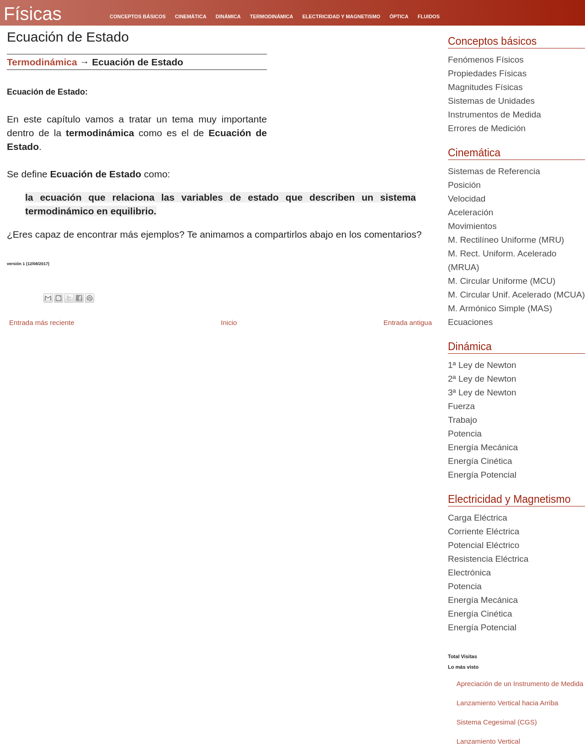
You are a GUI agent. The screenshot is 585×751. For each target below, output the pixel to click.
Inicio (229, 322)
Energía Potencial (482, 474)
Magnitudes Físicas (485, 87)
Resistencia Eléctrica (488, 559)
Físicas (33, 14)
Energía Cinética (480, 461)
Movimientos (472, 226)
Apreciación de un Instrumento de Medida (520, 683)
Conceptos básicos (492, 41)
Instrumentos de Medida (494, 114)
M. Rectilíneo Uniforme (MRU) (506, 240)
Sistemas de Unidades (491, 101)
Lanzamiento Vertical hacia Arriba (507, 703)
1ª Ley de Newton (482, 365)
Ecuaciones (470, 322)
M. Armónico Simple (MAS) (500, 308)
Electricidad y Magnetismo (509, 499)
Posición (464, 185)
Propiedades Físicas (487, 73)
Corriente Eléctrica (483, 531)
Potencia (465, 433)
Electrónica (469, 572)
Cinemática (474, 153)
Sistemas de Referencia (494, 171)
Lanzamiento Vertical (488, 741)
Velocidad (466, 198)
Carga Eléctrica (477, 517)
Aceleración (470, 212)
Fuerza (461, 406)
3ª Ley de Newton (482, 392)
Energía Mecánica (483, 447)
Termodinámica (42, 62)
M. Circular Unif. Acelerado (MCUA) (516, 294)
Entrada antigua (407, 322)
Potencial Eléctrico (483, 545)
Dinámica (470, 346)
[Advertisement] (354, 118)
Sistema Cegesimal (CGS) (497, 722)
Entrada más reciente (41, 322)
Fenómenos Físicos (486, 59)
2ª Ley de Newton (482, 378)
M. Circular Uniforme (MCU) (501, 281)
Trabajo (462, 420)
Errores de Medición (487, 128)
